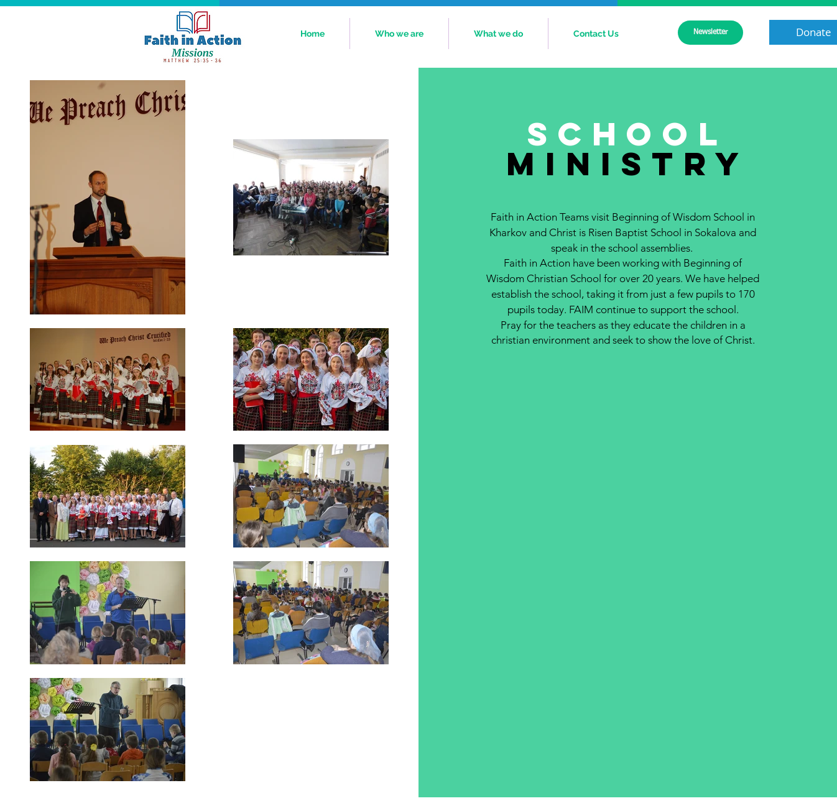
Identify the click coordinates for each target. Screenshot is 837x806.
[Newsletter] (710, 33)
